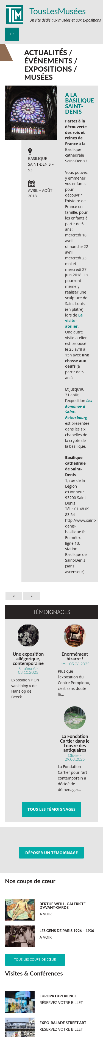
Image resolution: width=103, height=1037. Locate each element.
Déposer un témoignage (51, 852)
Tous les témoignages (51, 809)
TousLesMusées (57, 11)
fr (12, 34)
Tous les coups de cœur (35, 959)
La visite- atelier (74, 320)
